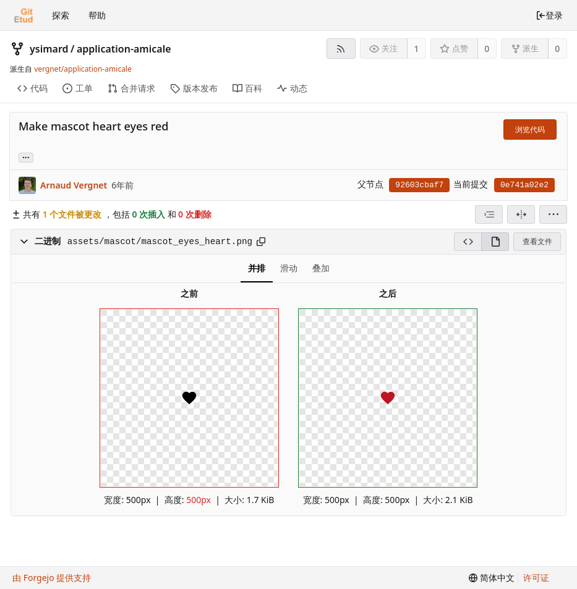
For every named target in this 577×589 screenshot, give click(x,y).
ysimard (49, 49)
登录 (549, 15)
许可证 (536, 577)
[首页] (23, 15)
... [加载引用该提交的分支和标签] (26, 157)
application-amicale (124, 49)
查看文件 (537, 241)
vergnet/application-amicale (83, 69)
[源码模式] (467, 241)
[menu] (553, 214)
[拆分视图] (521, 214)
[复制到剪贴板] (261, 241)
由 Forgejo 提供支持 (51, 577)
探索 (60, 15)
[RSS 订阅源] (341, 48)
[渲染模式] (495, 241)
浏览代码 (530, 129)
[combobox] (489, 214)
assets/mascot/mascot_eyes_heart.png (159, 242)
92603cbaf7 (419, 185)
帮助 (97, 15)
